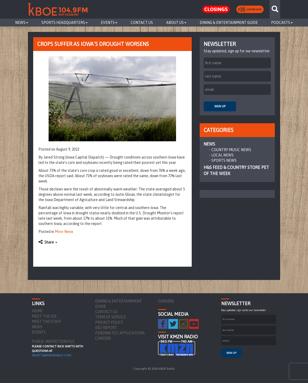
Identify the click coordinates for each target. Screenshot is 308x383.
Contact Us (142, 22)
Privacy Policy (109, 322)
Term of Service (110, 317)
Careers (103, 338)
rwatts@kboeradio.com (51, 355)
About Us (176, 22)
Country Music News (231, 150)
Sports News (224, 160)
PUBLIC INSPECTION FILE (53, 341)
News (21, 22)
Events (109, 22)
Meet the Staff (46, 322)
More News (64, 231)
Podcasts (282, 22)
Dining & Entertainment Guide (229, 22)
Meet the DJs (44, 316)
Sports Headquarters (64, 22)
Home (37, 311)
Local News (222, 155)
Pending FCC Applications (120, 333)
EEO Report (106, 328)
